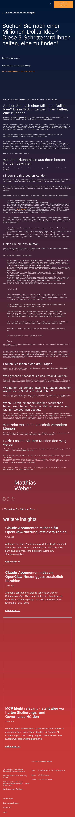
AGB (5, 810)
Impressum (7, 805)
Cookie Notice (8, 796)
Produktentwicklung (28, 69)
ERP (3, 69)
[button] (50, 3)
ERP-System (21, 207)
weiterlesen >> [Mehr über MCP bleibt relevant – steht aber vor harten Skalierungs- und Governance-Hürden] (12, 744)
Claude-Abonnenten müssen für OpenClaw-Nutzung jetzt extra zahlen (36, 528)
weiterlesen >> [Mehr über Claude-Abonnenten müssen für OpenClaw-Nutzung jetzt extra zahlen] (12, 559)
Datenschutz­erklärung (10, 801)
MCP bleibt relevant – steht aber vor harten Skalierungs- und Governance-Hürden (35, 710)
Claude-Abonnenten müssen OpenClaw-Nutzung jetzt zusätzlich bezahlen (34, 574)
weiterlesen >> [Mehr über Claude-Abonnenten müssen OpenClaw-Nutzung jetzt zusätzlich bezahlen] (12, 608)
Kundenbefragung (12, 69)
